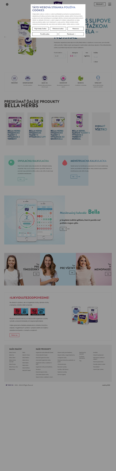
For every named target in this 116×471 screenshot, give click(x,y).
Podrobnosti (70, 34)
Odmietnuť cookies (58, 29)
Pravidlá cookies (44, 34)
